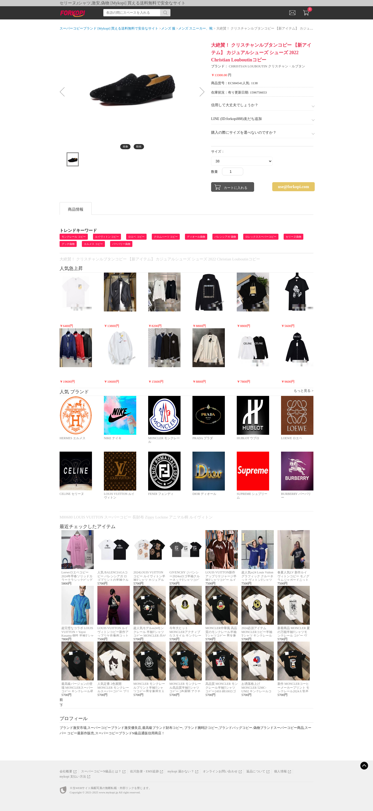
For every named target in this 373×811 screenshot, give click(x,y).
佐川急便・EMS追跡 (144, 771)
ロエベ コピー (136, 236)
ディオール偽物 (196, 236)
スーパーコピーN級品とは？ (101, 771)
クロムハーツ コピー (166, 236)
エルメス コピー (93, 244)
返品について (255, 771)
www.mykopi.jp (108, 792)
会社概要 (66, 771)
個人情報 (280, 771)
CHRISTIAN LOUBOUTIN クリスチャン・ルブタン (267, 66)
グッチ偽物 (68, 244)
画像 (125, 146)
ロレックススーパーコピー (260, 236)
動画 (138, 146)
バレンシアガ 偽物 (225, 236)
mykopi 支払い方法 (73, 776)
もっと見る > (303, 391)
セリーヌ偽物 (293, 236)
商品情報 (75, 209)
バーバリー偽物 (121, 244)
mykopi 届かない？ (181, 771)
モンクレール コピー (74, 236)
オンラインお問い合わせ (220, 771)
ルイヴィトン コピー (107, 236)
